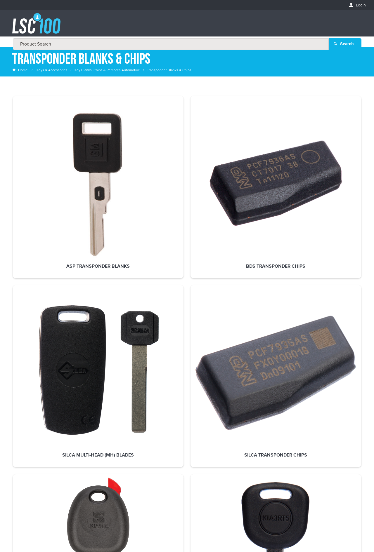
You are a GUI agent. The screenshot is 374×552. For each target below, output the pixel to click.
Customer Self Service (190, 535)
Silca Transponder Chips (258, 173)
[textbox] (185, 26)
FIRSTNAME (22, 443)
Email (17, 422)
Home (20, 71)
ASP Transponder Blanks (45, 173)
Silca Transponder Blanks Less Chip (329, 175)
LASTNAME (22, 465)
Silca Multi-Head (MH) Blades (186, 175)
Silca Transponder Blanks (45, 270)
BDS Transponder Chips (116, 173)
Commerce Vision (231, 535)
